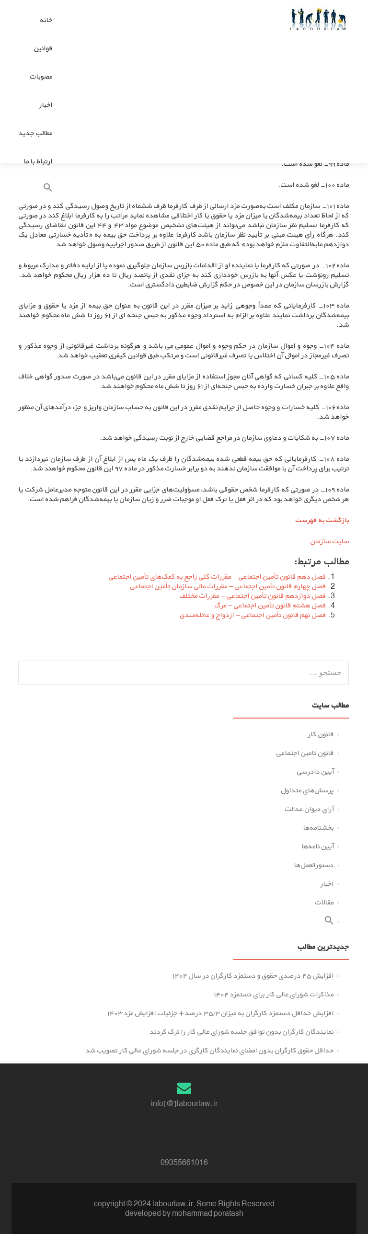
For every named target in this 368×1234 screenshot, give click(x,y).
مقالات (324, 902)
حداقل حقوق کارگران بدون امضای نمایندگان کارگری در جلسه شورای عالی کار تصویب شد (210, 1050)
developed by (148, 1213)
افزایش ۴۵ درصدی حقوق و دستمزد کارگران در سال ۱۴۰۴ (253, 975)
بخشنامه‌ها (318, 827)
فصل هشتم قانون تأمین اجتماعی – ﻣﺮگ (270, 605)
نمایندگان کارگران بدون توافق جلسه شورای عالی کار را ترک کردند (242, 1031)
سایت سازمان (329, 541)
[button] (36, 189)
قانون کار (321, 734)
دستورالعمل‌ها (314, 864)
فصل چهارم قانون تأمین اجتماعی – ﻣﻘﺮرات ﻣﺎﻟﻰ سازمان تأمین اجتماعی (228, 586)
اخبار (46, 104)
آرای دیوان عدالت (309, 808)
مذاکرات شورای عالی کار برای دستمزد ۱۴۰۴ (274, 994)
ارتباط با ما (38, 161)
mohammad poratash (207, 1213)
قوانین (43, 48)
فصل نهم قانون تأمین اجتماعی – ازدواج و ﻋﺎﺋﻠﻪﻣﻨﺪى (253, 614)
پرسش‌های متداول (307, 790)
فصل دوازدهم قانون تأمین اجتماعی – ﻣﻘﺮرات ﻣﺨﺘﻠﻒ (253, 595)
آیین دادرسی (315, 771)
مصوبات (41, 76)
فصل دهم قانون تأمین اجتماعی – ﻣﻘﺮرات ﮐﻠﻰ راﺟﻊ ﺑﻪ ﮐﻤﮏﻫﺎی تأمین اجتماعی (217, 576)
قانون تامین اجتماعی (305, 752)
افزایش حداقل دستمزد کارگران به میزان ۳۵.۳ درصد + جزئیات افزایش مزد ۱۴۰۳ (220, 1012)
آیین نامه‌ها (318, 846)
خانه (46, 19)
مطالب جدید (36, 132)
